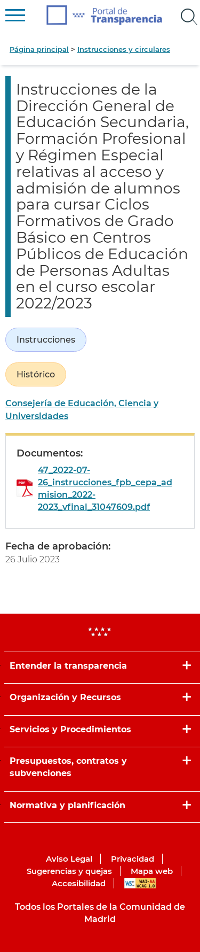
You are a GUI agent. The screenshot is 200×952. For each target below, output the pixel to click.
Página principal (39, 49)
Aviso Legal (69, 859)
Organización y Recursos (65, 697)
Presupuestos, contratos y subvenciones (68, 767)
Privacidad (132, 859)
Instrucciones (46, 340)
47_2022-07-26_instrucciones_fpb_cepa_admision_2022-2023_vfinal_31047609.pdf (105, 489)
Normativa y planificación (67, 805)
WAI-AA (140, 883)
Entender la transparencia (68, 666)
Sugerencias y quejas (69, 871)
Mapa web (152, 871)
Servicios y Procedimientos (70, 729)
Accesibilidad (79, 883)
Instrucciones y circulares (123, 49)
